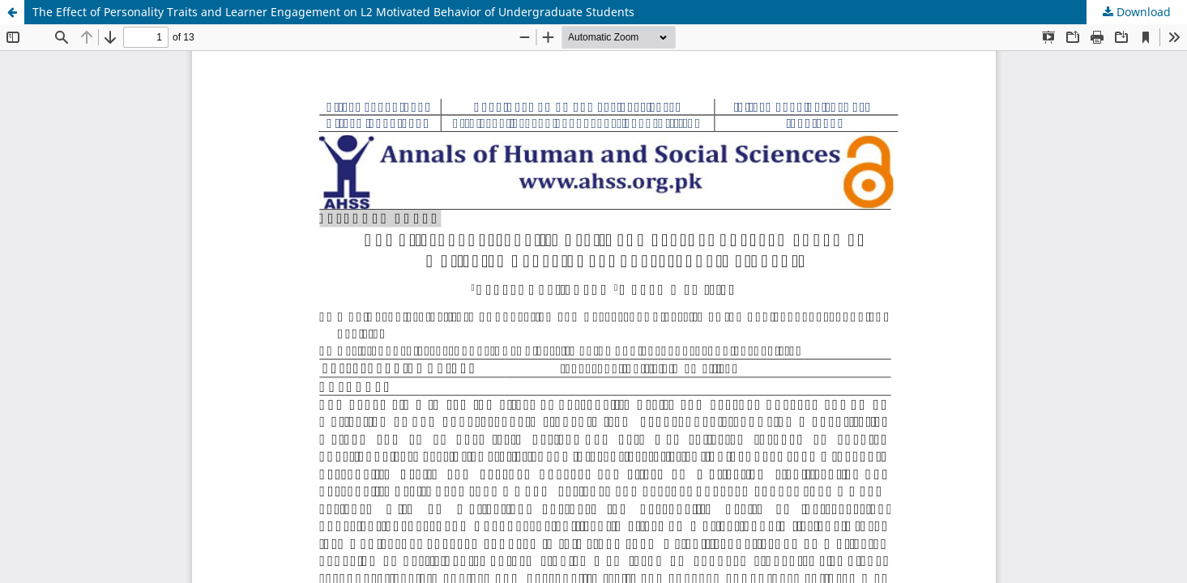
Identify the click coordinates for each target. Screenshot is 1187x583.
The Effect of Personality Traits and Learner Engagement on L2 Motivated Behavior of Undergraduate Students (333, 11)
